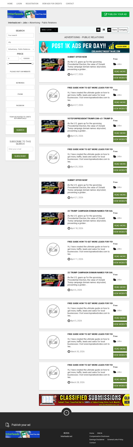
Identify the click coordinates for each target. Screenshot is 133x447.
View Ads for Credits (52, 4)
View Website (120, 78)
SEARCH (20, 130)
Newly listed (50, 30)
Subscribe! (20, 156)
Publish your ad (115, 14)
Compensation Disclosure (99, 436)
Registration (32, 4)
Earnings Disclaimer (96, 440)
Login (19, 4)
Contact (70, 4)
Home (10, 4)
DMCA (99, 433)
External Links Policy (115, 440)
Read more (120, 71)
